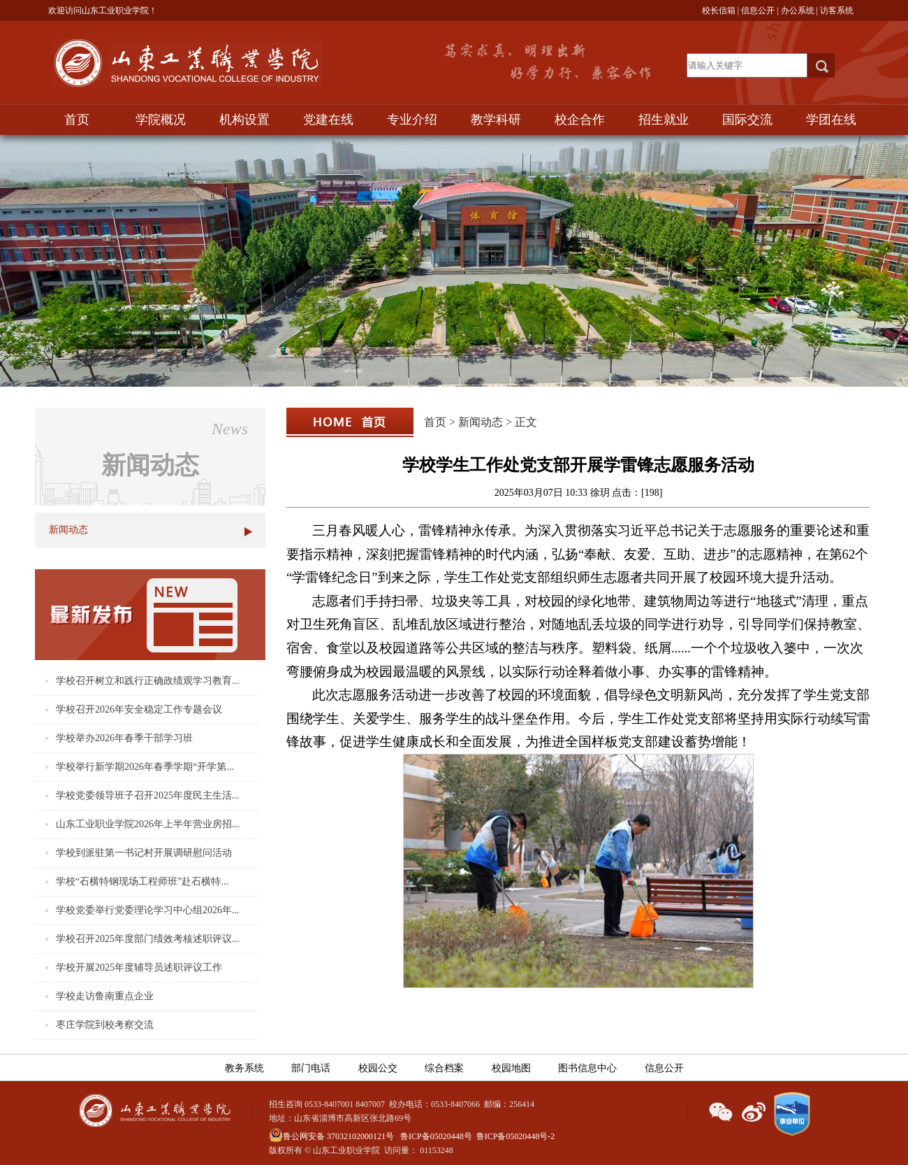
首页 (76, 120)
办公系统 (797, 10)
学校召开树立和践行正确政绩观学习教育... (148, 681)
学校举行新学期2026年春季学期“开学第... (145, 767)
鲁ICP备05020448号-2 (515, 1136)
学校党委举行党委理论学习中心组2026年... (148, 910)
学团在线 (831, 120)
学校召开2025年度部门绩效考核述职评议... (148, 939)
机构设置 (244, 120)
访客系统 (837, 10)
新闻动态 (68, 529)
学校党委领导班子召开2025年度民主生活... (148, 795)
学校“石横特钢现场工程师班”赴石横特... (142, 881)
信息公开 (758, 10)
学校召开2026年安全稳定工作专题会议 (139, 709)
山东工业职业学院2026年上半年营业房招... (148, 824)
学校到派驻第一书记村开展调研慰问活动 (144, 853)
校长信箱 (718, 10)
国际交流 (747, 120)
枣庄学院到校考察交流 (105, 1025)
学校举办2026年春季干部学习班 (124, 738)
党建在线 (328, 120)
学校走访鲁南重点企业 (105, 996)
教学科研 (496, 120)
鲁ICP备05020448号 (436, 1136)
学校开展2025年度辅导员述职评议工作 (139, 967)
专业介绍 (412, 120)
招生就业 (663, 120)
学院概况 (161, 120)
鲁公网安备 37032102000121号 (331, 1136)
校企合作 (580, 120)
